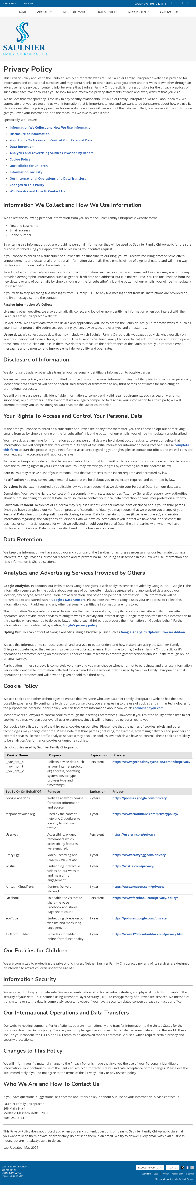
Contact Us (169, 12)
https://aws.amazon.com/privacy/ (138, 886)
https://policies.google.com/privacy (139, 798)
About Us (44, 12)
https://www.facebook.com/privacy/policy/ (145, 898)
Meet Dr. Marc (74, 12)
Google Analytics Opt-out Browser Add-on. (153, 632)
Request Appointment (150, 1167)
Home (22, 12)
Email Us (28, 3)
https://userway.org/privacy (133, 834)
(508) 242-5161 (158, 4)
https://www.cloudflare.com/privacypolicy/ (145, 814)
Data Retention (22, 146)
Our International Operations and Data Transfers (48, 178)
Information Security (26, 172)
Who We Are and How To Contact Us (37, 191)
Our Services (107, 12)
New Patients (138, 12)
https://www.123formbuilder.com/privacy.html (148, 934)
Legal (156, 1173)
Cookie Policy (20, 159)
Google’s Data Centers (68, 600)
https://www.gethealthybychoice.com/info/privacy (151, 762)
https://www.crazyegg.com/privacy (139, 855)
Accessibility (177, 1173)
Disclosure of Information (30, 134)
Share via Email (192, 1167)
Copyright (146, 1173)
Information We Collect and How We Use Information (51, 127)
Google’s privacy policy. (80, 625)
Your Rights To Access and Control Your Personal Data (51, 140)
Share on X (183, 1167)
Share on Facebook (188, 1167)
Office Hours (10, 3)
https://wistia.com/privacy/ (133, 866)
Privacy (165, 1173)
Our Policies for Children (29, 166)
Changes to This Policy (27, 185)
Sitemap (190, 1173)
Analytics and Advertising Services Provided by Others (51, 153)
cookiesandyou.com (148, 708)
